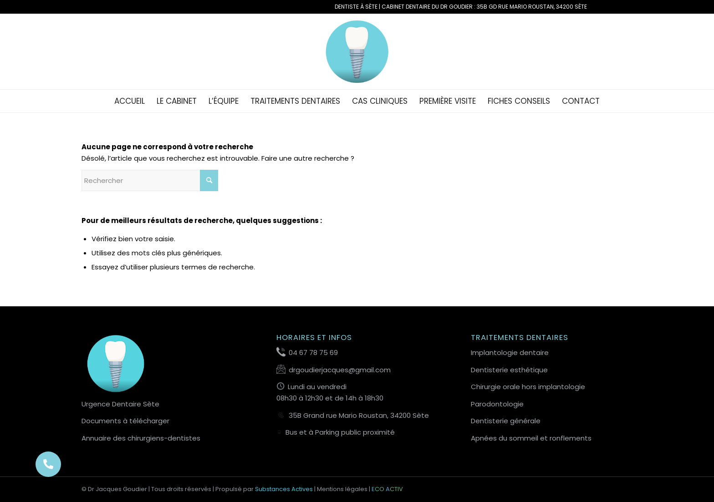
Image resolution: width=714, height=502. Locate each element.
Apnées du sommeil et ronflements (531, 438)
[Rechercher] (150, 180)
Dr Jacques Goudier (117, 489)
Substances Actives (284, 489)
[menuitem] (129, 101)
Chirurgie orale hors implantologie (528, 386)
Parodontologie (497, 404)
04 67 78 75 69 (313, 352)
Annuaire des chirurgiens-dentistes (141, 438)
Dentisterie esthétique (509, 370)
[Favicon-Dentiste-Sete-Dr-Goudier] (357, 51)
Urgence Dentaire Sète (120, 404)
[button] (48, 464)
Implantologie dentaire (510, 352)
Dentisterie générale (506, 421)
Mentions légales (342, 489)
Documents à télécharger (125, 421)
